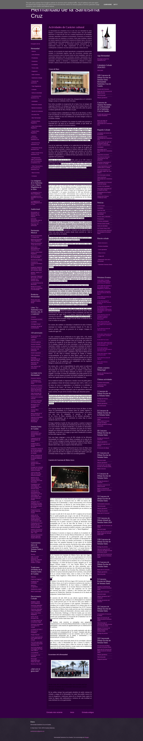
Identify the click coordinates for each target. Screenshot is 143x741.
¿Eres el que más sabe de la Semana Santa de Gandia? (36, 474)
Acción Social (100, 205)
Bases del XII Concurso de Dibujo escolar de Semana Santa (104, 651)
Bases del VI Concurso (103, 513)
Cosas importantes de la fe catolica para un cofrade (36, 638)
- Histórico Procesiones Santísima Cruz (35, 137)
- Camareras (34, 61)
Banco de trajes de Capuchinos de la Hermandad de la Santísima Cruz (104, 123)
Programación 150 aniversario (36, 336)
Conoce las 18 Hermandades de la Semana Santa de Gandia (36, 434)
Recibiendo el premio (36, 385)
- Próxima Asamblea (102, 246)
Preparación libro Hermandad (101, 385)
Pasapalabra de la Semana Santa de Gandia (104, 183)
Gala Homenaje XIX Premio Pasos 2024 (36, 394)
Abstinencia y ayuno (36, 589)
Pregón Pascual (35, 634)
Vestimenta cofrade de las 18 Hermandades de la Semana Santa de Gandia (37, 451)
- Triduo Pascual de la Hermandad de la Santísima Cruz (36, 167)
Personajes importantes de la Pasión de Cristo (35, 660)
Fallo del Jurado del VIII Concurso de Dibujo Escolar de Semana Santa (104, 550)
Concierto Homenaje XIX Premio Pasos (36, 401)
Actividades (100, 147)
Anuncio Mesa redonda (34, 410)
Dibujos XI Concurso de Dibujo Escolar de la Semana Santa (103, 629)
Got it (115, 4)
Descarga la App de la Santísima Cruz (103, 59)
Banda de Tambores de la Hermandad (36, 256)
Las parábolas (34, 652)
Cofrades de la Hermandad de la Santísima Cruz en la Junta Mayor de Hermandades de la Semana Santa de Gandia (36, 495)
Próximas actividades (103, 221)
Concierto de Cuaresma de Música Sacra (36, 263)
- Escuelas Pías (35, 114)
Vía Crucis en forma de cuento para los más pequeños (103, 158)
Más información (101, 405)
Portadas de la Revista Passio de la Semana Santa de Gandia (37, 469)
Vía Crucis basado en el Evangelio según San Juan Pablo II (104, 171)
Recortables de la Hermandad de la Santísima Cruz (104, 151)
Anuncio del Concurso (103, 89)
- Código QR (100, 256)
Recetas (33, 554)
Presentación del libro (36, 319)
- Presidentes (34, 58)
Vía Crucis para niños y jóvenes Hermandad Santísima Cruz (36, 644)
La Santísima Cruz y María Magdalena (36, 193)
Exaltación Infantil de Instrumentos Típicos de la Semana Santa (36, 269)
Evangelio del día (35, 44)
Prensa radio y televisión (103, 216)
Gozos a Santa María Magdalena (36, 253)
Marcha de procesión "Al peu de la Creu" (36, 244)
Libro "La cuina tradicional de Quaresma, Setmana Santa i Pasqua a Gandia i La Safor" (36, 559)
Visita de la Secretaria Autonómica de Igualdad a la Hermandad (36, 419)
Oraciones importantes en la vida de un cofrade (37, 626)
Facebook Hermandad (103, 382)
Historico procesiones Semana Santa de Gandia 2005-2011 (36, 536)
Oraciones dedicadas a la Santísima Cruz (36, 606)
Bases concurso (101, 468)
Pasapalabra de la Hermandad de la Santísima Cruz (104, 138)
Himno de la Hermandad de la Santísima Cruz (35, 248)
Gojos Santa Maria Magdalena (36, 613)
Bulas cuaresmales (36, 591)
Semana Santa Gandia (103, 223)
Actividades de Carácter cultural (66, 27)
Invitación (33, 317)
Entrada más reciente (54, 712)
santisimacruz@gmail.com (37, 731)
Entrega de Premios (102, 398)
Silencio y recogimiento (34, 586)
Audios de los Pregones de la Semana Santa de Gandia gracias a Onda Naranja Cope (36, 518)
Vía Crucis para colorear (103, 175)
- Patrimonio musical (36, 104)
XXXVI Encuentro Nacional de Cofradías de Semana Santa (104, 232)
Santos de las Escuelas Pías (34, 617)
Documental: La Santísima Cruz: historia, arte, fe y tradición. (35, 214)
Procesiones (100, 219)
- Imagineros (34, 71)
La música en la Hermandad (101, 213)
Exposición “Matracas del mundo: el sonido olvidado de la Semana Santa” (36, 278)
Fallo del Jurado (101, 460)
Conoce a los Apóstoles (103, 186)
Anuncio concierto (35, 344)
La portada (34, 321)
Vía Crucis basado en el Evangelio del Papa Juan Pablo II (36, 649)
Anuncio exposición (36, 346)
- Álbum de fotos (35, 172)
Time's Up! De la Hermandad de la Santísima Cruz (104, 179)
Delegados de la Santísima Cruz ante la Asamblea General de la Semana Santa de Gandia (36, 504)
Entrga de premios (102, 659)
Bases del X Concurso (103, 591)
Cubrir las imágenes (36, 579)
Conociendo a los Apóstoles (35, 655)
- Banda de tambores (36, 108)
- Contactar (34, 176)
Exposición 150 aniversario (35, 349)
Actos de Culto (101, 210)
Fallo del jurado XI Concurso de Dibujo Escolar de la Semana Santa (104, 624)
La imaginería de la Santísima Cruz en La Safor (36, 197)
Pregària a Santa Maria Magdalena (35, 602)
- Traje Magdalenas (36, 86)
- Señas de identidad (36, 93)
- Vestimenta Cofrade (36, 78)
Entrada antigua (88, 712)
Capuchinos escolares (103, 154)
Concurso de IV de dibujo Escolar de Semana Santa (104, 465)
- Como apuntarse (102, 249)
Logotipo (33, 339)
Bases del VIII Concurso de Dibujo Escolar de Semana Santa (104, 556)
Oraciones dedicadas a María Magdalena (36, 609)
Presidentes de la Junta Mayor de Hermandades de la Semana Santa (36, 486)
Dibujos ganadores (102, 97)
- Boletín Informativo (102, 243)
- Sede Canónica (35, 74)
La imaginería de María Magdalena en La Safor (36, 203)
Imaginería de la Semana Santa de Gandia (35, 445)
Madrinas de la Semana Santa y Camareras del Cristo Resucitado (36, 480)
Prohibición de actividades (34, 582)
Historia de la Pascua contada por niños (103, 197)
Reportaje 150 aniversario (34, 224)
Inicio (72, 712)
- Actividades (34, 101)
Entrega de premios (102, 511)
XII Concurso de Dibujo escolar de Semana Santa (104, 646)
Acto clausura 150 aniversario (35, 367)
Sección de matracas (36, 259)
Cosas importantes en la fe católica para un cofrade (104, 166)
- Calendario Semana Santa (104, 264)
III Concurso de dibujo (103, 448)
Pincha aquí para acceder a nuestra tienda (35, 301)
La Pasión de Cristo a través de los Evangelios (36, 631)
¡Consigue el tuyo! (36, 324)
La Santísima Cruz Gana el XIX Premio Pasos (36, 382)
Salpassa (33, 577)
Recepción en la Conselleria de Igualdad (35, 406)
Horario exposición (36, 353)
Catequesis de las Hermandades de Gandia (35, 440)
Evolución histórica (36, 378)
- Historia (33, 51)
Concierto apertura (36, 342)
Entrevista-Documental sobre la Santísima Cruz (36, 220)
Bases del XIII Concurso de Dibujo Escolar (104, 92)
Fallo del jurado (101, 95)
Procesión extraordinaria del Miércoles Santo (35, 359)
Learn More (108, 4)
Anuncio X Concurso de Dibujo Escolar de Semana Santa (104, 588)
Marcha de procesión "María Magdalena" (36, 240)
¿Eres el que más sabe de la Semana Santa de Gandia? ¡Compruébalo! (104, 143)
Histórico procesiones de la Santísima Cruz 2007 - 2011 (36, 531)
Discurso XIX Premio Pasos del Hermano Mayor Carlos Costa (36, 389)
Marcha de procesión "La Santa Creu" (36, 236)
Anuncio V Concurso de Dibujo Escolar (103, 485)
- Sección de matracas (37, 111)
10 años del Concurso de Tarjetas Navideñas (104, 114)
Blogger (87, 737)
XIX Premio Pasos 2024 (103, 228)
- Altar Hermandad (36, 118)
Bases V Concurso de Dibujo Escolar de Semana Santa (104, 490)
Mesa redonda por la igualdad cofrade (36, 414)
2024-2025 (100, 70)
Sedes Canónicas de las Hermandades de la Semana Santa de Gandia (36, 457)
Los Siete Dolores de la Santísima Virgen (36, 621)
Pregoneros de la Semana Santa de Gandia (35, 511)
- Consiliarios (34, 64)
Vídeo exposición (35, 355)
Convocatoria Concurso (103, 504)
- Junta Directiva (35, 54)
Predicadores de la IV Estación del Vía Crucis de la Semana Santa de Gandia (36, 525)
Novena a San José (36, 664)
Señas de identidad (102, 226)
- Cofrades (33, 89)
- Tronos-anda (34, 68)
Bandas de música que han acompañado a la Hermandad (36, 288)
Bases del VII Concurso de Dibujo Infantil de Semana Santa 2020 (104, 533)
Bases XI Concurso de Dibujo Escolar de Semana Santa (104, 619)
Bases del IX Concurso (103, 569)
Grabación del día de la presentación (36, 327)
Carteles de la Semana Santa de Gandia (35, 463)
